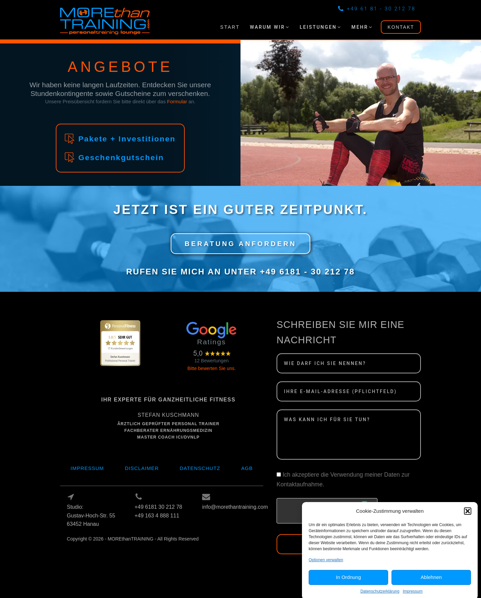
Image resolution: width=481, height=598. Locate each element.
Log (71, 547)
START (230, 27)
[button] (467, 516)
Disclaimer (142, 468)
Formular (177, 101)
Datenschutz (200, 468)
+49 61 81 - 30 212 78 (381, 9)
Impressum (87, 468)
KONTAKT (400, 27)
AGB (247, 468)
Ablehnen (431, 583)
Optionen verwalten (326, 565)
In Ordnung (348, 583)
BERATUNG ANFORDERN (240, 243)
